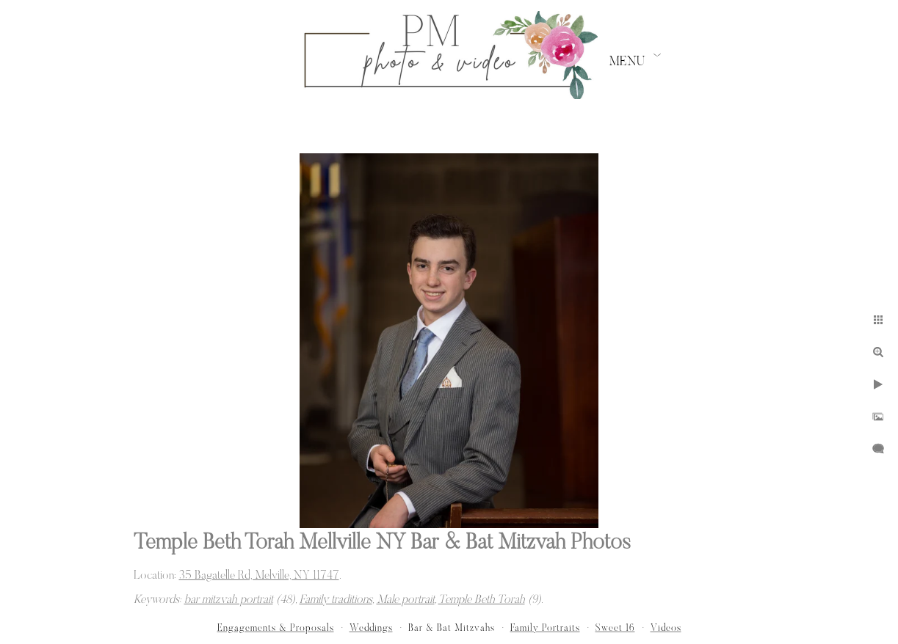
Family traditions (336, 600)
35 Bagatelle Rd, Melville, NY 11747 (259, 576)
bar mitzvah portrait (228, 600)
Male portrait (406, 600)
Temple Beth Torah (481, 600)
